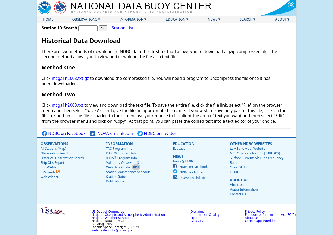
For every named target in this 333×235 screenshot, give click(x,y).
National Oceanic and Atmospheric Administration (128, 214)
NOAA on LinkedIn (111, 133)
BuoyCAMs (48, 167)
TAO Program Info (119, 148)
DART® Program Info (121, 153)
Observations (84, 19)
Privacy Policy (255, 211)
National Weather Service (110, 218)
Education (175, 19)
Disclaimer (198, 211)
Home (48, 19)
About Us (239, 179)
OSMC (234, 172)
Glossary (196, 221)
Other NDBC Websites (251, 143)
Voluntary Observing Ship (124, 162)
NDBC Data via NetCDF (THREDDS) (255, 153)
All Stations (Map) (53, 148)
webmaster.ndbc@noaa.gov (112, 230)
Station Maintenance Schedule (128, 172)
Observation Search (55, 153)
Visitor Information (244, 189)
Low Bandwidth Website (247, 148)
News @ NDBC (183, 161)
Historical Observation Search (62, 158)
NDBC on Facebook (64, 133)
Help (193, 218)
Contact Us (238, 194)
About (281, 19)
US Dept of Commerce (108, 211)
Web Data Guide (118, 167)
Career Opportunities (260, 221)
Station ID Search (59, 28)
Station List (122, 28)
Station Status (116, 176)
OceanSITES (238, 167)
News (212, 19)
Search (246, 19)
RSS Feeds (50, 172)
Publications (115, 181)
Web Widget (49, 177)
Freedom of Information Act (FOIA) (270, 214)
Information (132, 19)
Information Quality (204, 214)
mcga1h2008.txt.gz (70, 78)
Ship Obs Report (52, 162)
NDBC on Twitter (156, 133)
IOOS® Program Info (121, 158)
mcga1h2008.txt (67, 105)
